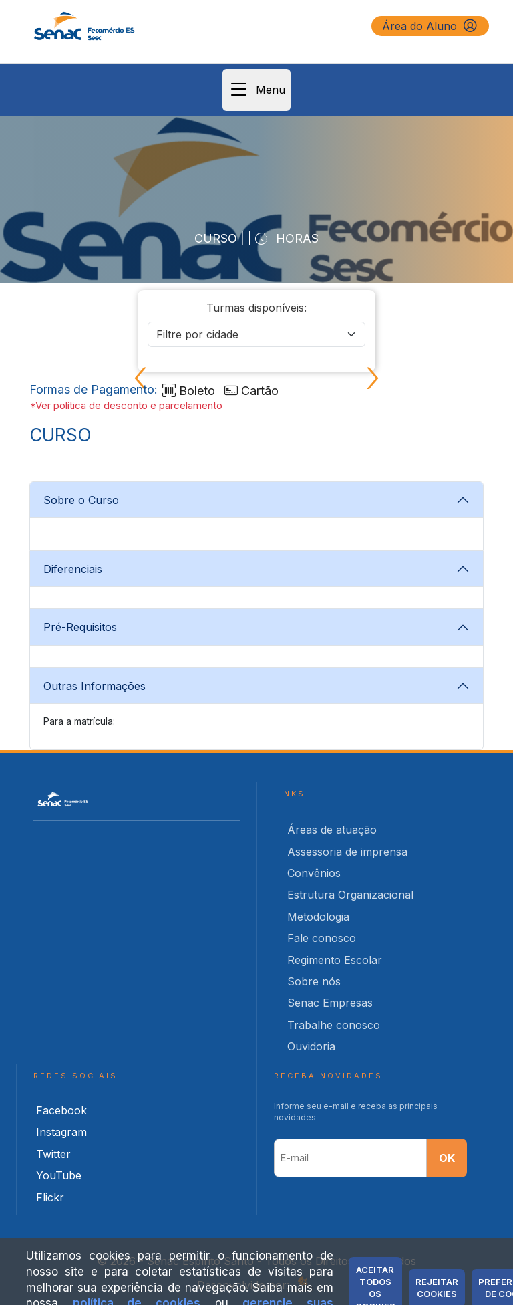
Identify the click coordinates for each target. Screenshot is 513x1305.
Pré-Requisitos (80, 627)
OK (447, 1158)
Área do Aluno (430, 26)
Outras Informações (94, 686)
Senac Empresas (330, 1003)
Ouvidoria (311, 1046)
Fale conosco (321, 938)
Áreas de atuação (332, 829)
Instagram (61, 1132)
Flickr (50, 1197)
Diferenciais (72, 569)
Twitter (53, 1154)
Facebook (61, 1110)
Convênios (314, 873)
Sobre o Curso (81, 500)
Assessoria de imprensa (347, 851)
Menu (256, 90)
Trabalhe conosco (333, 1025)
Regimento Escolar (334, 960)
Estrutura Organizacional (350, 894)
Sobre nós (314, 981)
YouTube (58, 1175)
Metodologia (318, 916)
